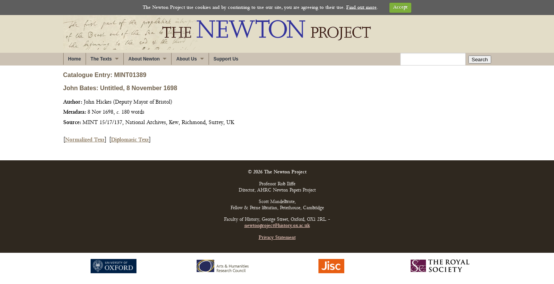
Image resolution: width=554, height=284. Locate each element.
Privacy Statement (277, 237)
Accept (400, 7)
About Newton (144, 59)
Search (479, 59)
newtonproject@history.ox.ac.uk (277, 226)
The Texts (101, 59)
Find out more (361, 7)
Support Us (226, 59)
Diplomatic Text (130, 140)
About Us (186, 59)
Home (74, 59)
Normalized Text (84, 140)
